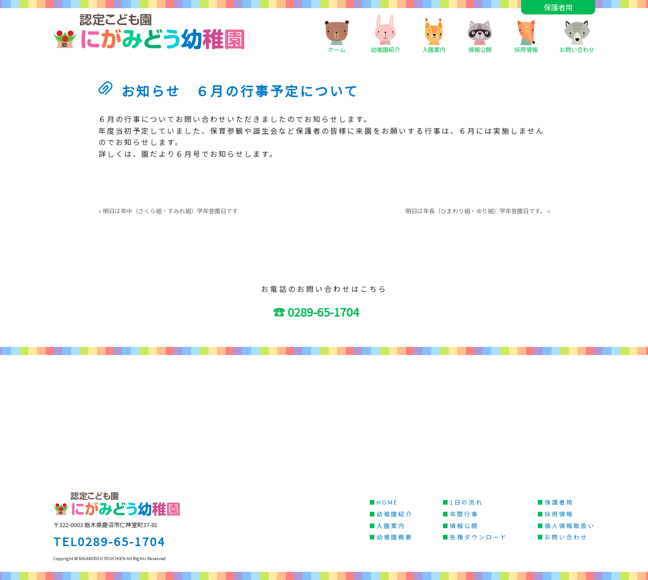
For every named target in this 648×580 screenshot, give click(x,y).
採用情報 (526, 34)
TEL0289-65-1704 (109, 541)
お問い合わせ (577, 34)
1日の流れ (466, 502)
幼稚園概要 (395, 537)
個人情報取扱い (570, 525)
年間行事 (464, 514)
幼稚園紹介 (385, 34)
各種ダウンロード (479, 537)
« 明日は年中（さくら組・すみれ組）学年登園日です (168, 210)
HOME (387, 502)
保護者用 (558, 7)
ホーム (336, 34)
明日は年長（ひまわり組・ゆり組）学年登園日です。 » (478, 210)
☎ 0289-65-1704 (322, 311)
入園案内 (434, 34)
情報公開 (479, 34)
